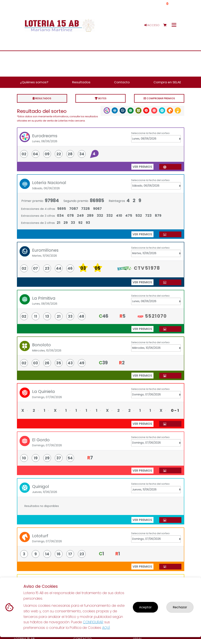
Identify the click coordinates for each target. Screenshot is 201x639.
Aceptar (145, 607)
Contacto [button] (122, 82)
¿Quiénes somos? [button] (34, 82)
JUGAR (170, 167)
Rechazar (180, 607)
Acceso (151, 25)
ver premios (142, 167)
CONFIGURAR (93, 622)
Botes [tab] (100, 98)
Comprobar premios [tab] (159, 98)
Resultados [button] (81, 82)
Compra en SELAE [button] (167, 82)
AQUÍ (106, 627)
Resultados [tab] (42, 98)
